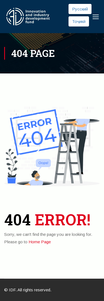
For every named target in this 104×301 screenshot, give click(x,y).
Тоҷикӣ (78, 21)
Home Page (40, 241)
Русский (80, 9)
